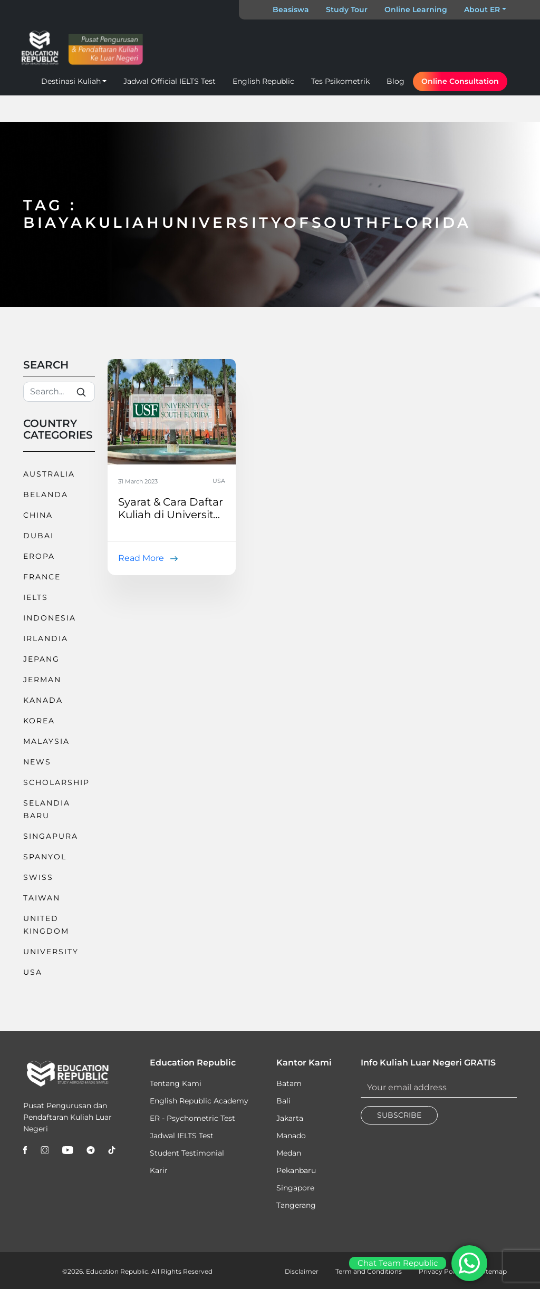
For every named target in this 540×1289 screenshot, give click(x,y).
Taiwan (41, 898)
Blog (395, 81)
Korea (39, 720)
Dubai (38, 535)
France (42, 576)
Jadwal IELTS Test (182, 1135)
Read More (141, 558)
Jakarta (289, 1118)
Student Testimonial (187, 1153)
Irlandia (45, 638)
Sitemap (493, 1271)
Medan (288, 1153)
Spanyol (44, 856)
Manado (291, 1135)
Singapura (50, 836)
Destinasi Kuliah (71, 81)
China (38, 515)
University (51, 951)
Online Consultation (460, 81)
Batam (289, 1083)
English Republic (263, 81)
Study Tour (347, 9)
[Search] (59, 392)
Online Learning (415, 9)
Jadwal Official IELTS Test (169, 81)
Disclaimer (302, 1271)
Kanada (43, 700)
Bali (283, 1101)
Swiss (38, 877)
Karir (159, 1170)
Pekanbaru (296, 1170)
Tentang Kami (175, 1083)
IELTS (35, 597)
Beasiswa (291, 9)
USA (32, 972)
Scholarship (56, 782)
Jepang (41, 659)
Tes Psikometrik (340, 81)
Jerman (42, 679)
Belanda (45, 494)
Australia (49, 474)
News (37, 762)
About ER (482, 9)
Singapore (295, 1188)
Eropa (39, 556)
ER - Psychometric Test (192, 1118)
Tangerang (296, 1205)
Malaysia (46, 741)
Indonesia (49, 618)
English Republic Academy (199, 1101)
